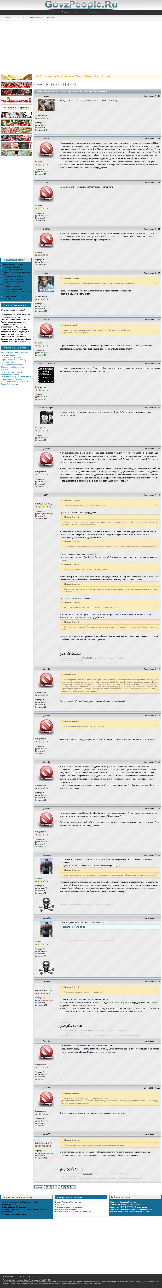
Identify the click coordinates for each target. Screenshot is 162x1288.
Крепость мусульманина (12, 279)
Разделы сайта (35, 18)
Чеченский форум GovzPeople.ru (55, 76)
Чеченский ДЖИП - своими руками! (15, 382)
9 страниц (38, 84)
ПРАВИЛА (87, 658)
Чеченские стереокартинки (12, 365)
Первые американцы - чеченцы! (14, 360)
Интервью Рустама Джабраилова (15, 352)
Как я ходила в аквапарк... (13, 277)
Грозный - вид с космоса (11, 357)
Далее (72, 84)
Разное (50, 18)
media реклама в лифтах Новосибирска (83, 12)
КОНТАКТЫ (31, 1276)
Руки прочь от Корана (11, 267)
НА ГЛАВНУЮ (9, 1276)
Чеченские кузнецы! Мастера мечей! (16, 377)
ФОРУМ (20, 18)
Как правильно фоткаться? (12, 379)
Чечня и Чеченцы (102, 76)
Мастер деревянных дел (12, 265)
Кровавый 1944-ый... (9, 362)
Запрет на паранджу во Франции (15, 269)
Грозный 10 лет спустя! (10, 384)
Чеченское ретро (8, 355)
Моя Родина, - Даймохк (82, 76)
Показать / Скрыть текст (73, 927)
